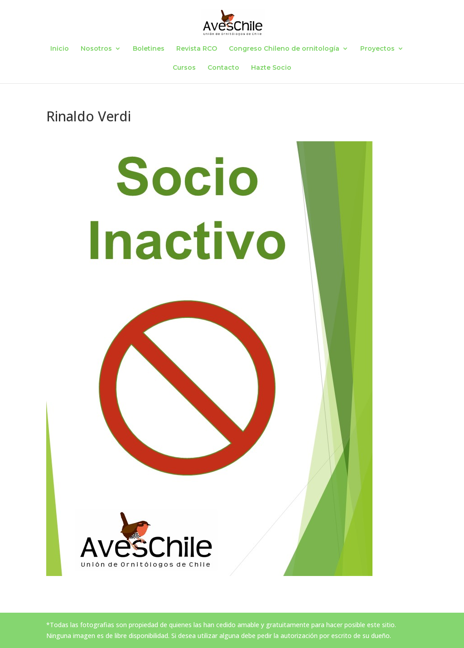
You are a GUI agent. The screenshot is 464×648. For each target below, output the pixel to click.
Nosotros (96, 49)
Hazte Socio (271, 68)
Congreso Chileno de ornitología (284, 49)
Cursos (184, 68)
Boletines (148, 49)
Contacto (223, 68)
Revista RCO (196, 49)
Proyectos (377, 49)
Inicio (59, 49)
